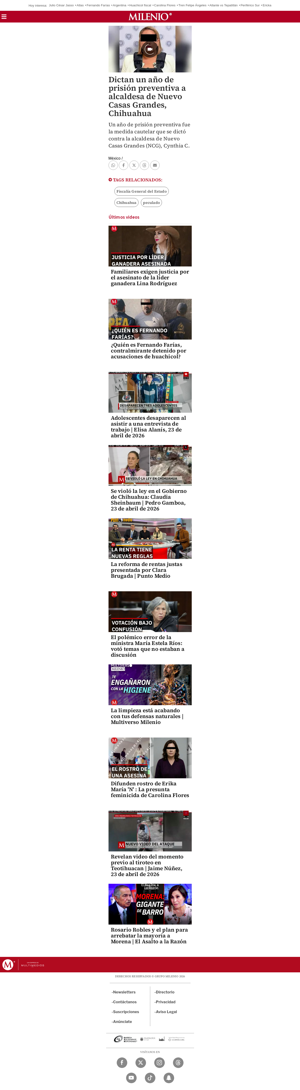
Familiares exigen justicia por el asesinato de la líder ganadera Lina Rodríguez (150, 277)
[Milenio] (150, 16)
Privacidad (166, 1002)
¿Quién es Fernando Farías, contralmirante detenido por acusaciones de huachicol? (148, 350)
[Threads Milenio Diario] (178, 1062)
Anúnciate (122, 1021)
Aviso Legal (166, 1012)
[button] (4, 18)
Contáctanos (125, 1002)
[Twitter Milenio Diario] (140, 1062)
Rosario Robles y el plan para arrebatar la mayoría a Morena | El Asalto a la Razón (149, 935)
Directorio (165, 992)
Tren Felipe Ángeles (192, 5)
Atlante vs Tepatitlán (224, 5)
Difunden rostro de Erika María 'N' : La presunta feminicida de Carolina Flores (150, 789)
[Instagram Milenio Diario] (159, 1062)
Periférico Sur (250, 5)
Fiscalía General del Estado (141, 191)
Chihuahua (126, 202)
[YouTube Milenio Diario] (131, 1078)
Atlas (80, 5)
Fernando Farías (98, 5)
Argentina (119, 5)
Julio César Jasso (61, 5)
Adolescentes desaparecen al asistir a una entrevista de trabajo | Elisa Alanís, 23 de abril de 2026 (148, 426)
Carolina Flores (165, 5)
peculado (151, 202)
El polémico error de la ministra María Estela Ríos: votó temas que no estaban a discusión (147, 646)
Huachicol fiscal (140, 5)
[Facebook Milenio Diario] (122, 1062)
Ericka (267, 5)
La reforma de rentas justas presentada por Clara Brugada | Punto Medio (146, 570)
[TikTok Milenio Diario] (150, 1078)
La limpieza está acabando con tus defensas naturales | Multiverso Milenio (147, 716)
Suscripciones (126, 1012)
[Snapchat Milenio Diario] (169, 1078)
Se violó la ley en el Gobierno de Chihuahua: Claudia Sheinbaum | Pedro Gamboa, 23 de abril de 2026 (149, 499)
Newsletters (124, 992)
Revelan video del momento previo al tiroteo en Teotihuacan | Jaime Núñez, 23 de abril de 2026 (147, 865)
